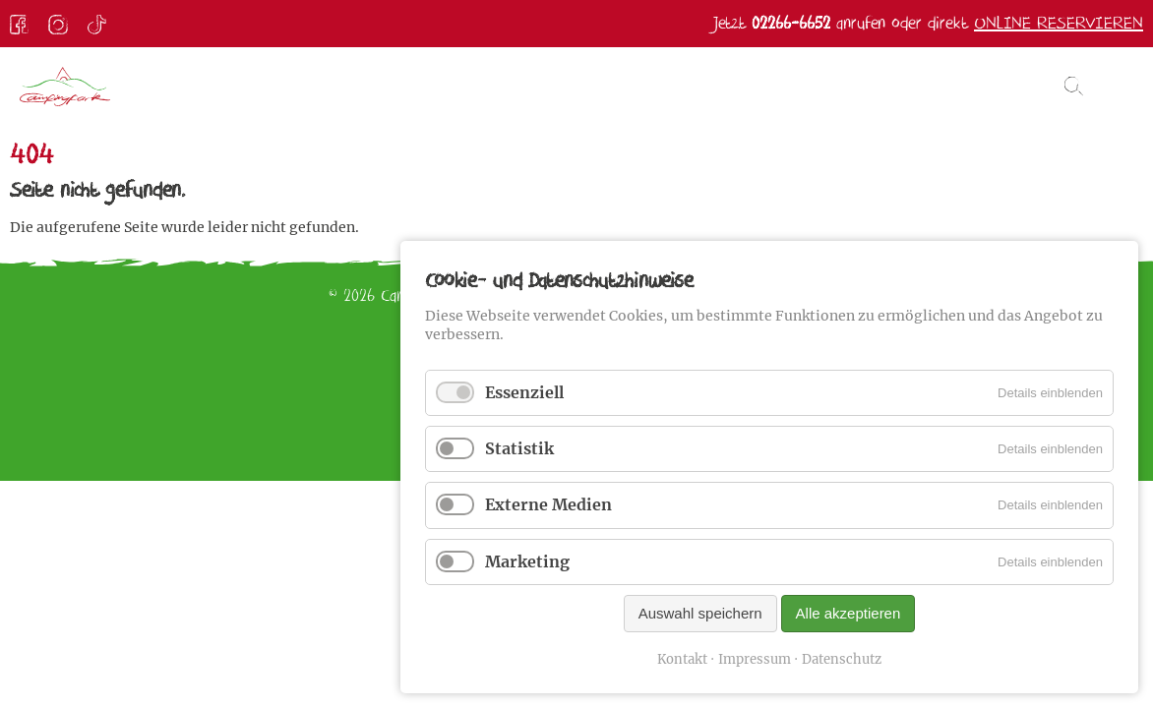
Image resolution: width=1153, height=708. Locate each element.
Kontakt (682, 659)
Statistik (519, 448)
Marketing (527, 561)
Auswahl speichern (700, 613)
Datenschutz (841, 659)
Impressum (754, 659)
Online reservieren (1058, 23)
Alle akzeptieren (848, 613)
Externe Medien (548, 504)
